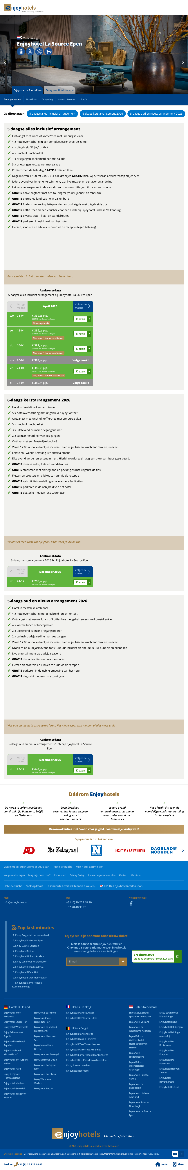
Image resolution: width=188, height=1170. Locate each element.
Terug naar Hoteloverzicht (60, 90)
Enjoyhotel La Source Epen (27, 90)
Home (161, 1164)
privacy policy (152, 1153)
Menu (178, 1164)
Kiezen (80, 319)
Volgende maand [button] (83, 306)
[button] (5, 62)
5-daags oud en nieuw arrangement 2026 (156, 113)
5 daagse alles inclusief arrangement (52, 113)
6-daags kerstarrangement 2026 (102, 113)
